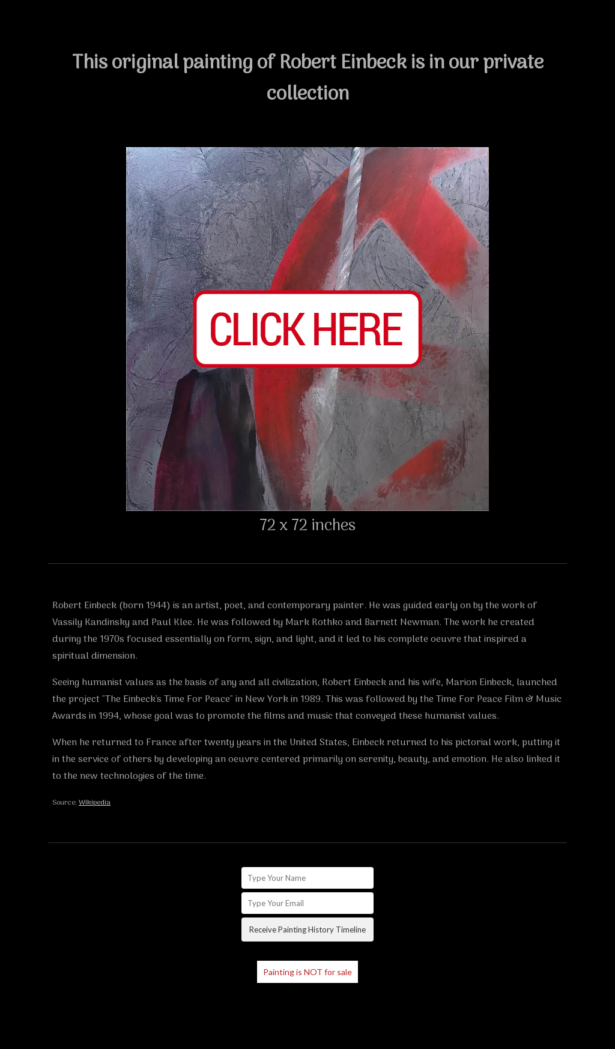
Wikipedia (95, 803)
